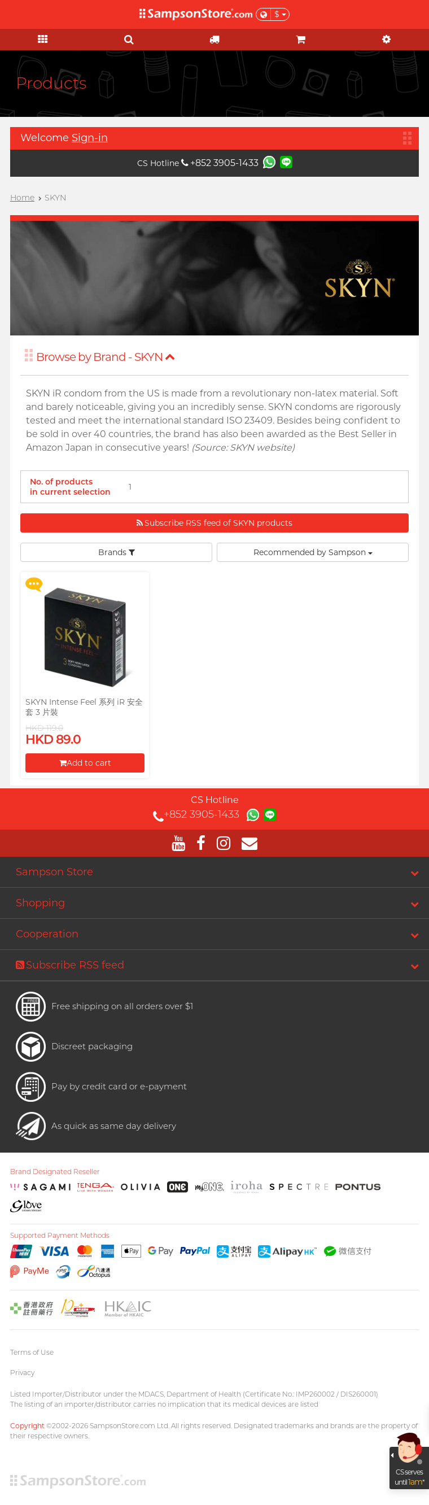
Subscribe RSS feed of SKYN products (214, 523)
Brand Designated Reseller (55, 1171)
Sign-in (90, 138)
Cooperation (47, 934)
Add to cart (85, 763)
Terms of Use (32, 1352)
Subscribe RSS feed (70, 965)
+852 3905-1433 (220, 163)
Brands (116, 552)
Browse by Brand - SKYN (105, 357)
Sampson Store (54, 872)
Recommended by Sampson (313, 552)
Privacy (22, 1372)
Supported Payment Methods (60, 1235)
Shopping (40, 903)
